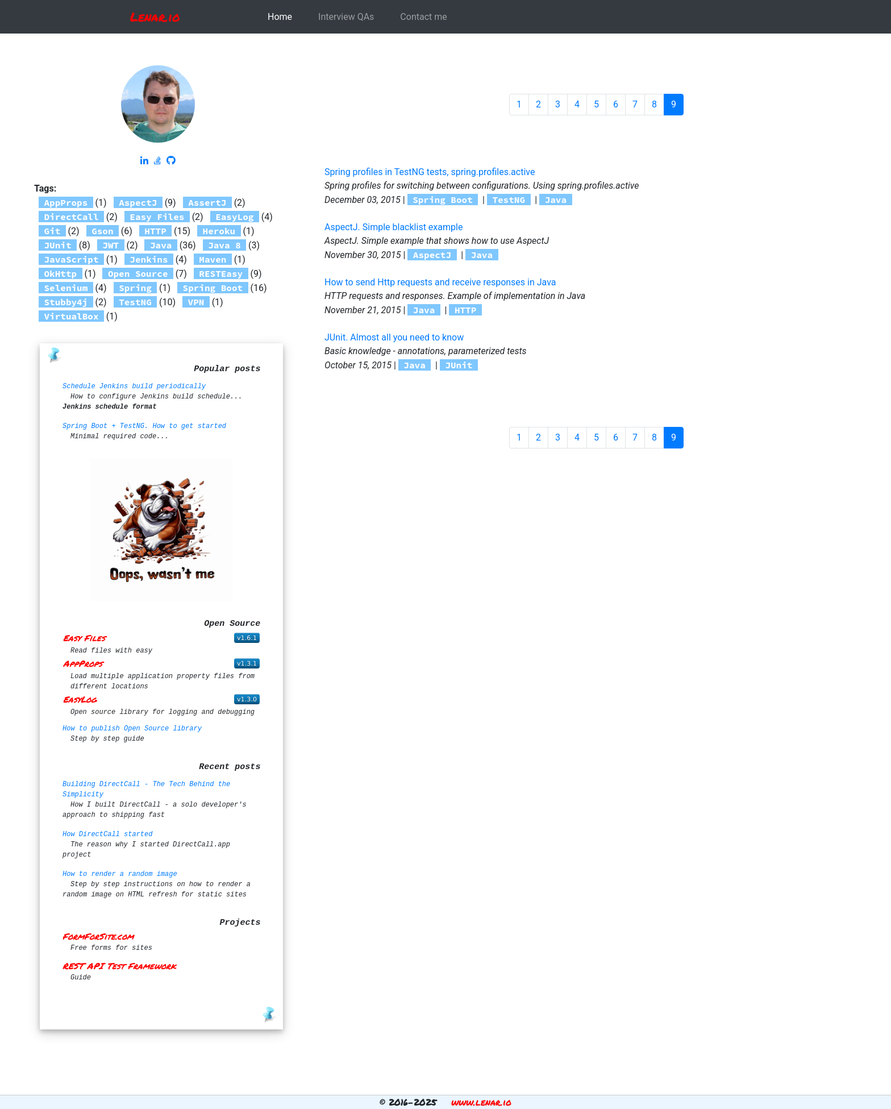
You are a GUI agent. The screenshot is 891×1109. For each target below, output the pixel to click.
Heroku (219, 230)
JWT (110, 245)
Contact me (423, 16)
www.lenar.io (481, 1101)
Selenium (66, 287)
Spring (135, 287)
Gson (102, 230)
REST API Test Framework (119, 966)
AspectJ (138, 202)
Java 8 (224, 245)
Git (52, 230)
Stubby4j (66, 302)
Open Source (138, 273)
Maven (212, 259)
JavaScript (71, 259)
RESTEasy (221, 273)
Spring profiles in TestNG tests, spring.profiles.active (429, 172)
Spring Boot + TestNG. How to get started (144, 426)
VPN (196, 302)
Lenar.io (155, 17)
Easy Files (157, 216)
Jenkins (149, 259)
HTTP (155, 230)
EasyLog (234, 216)
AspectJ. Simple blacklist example (393, 227)
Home (280, 16)
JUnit (58, 245)
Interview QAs (346, 16)
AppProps (66, 202)
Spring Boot (213, 287)
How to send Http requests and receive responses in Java (440, 282)
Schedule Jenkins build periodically (134, 387)
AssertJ (207, 202)
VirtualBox (71, 316)
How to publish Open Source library (132, 729)
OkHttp (60, 273)
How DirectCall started (107, 834)
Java (161, 245)
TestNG (135, 302)
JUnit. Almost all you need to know (394, 337)
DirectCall (71, 216)
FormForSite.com (98, 936)
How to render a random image (120, 874)
